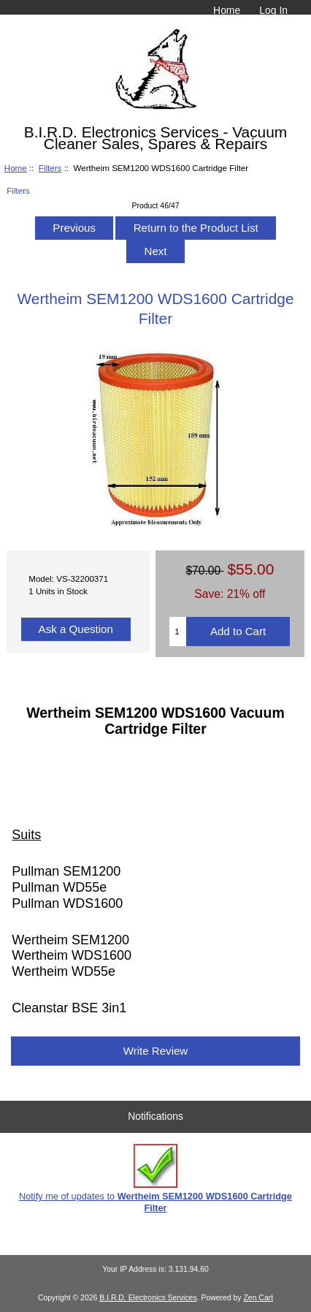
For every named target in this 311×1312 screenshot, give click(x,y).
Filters (50, 167)
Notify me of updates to (155, 1178)
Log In (273, 10)
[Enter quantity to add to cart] (177, 631)
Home (226, 10)
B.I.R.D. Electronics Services (147, 1298)
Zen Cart (258, 1298)
